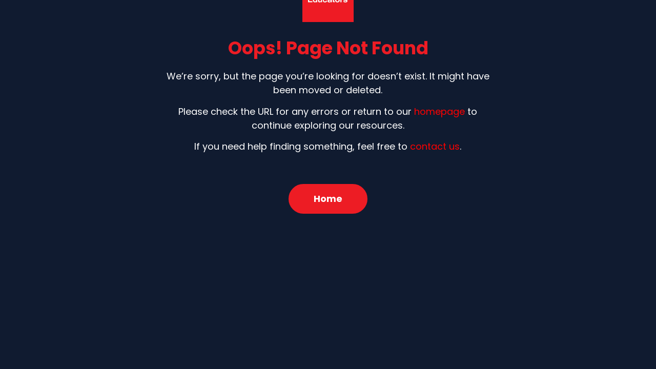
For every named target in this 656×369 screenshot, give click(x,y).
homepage (439, 111)
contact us (435, 146)
